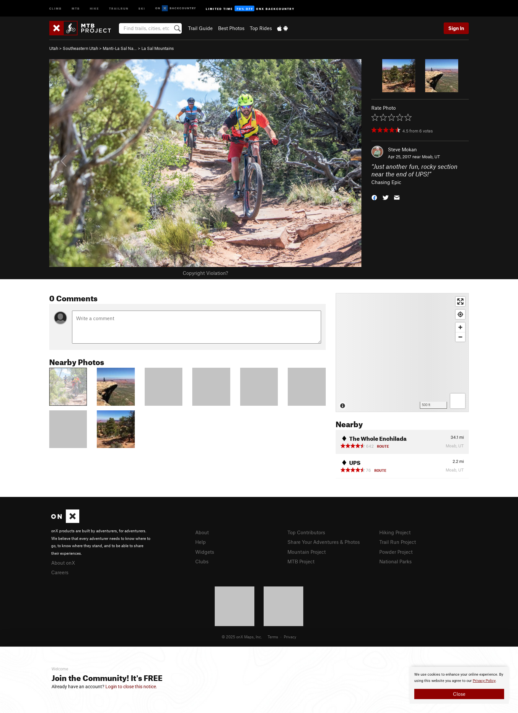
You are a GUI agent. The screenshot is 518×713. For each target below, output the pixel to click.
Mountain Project (306, 552)
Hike (94, 8)
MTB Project (300, 561)
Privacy (290, 636)
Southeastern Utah (80, 48)
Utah (53, 48)
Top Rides (261, 28)
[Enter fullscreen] (460, 301)
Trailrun (119, 8)
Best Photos (231, 28)
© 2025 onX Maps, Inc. (242, 636)
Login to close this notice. (131, 686)
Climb (55, 8)
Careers (59, 572)
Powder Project (396, 552)
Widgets (204, 552)
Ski (141, 8)
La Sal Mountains (157, 48)
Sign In (456, 28)
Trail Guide (200, 28)
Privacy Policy (484, 681)
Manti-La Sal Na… (120, 48)
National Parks (395, 561)
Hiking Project (395, 532)
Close (459, 694)
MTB (76, 8)
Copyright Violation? (205, 273)
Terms (273, 636)
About (202, 532)
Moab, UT (431, 156)
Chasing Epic (386, 182)
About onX (63, 563)
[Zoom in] (460, 327)
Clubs (201, 561)
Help (200, 542)
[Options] (457, 401)
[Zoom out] (460, 337)
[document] (459, 685)
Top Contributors (306, 532)
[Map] (402, 352)
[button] (374, 197)
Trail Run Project (397, 542)
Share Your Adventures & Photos (323, 542)
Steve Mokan (402, 149)
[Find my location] (460, 314)
